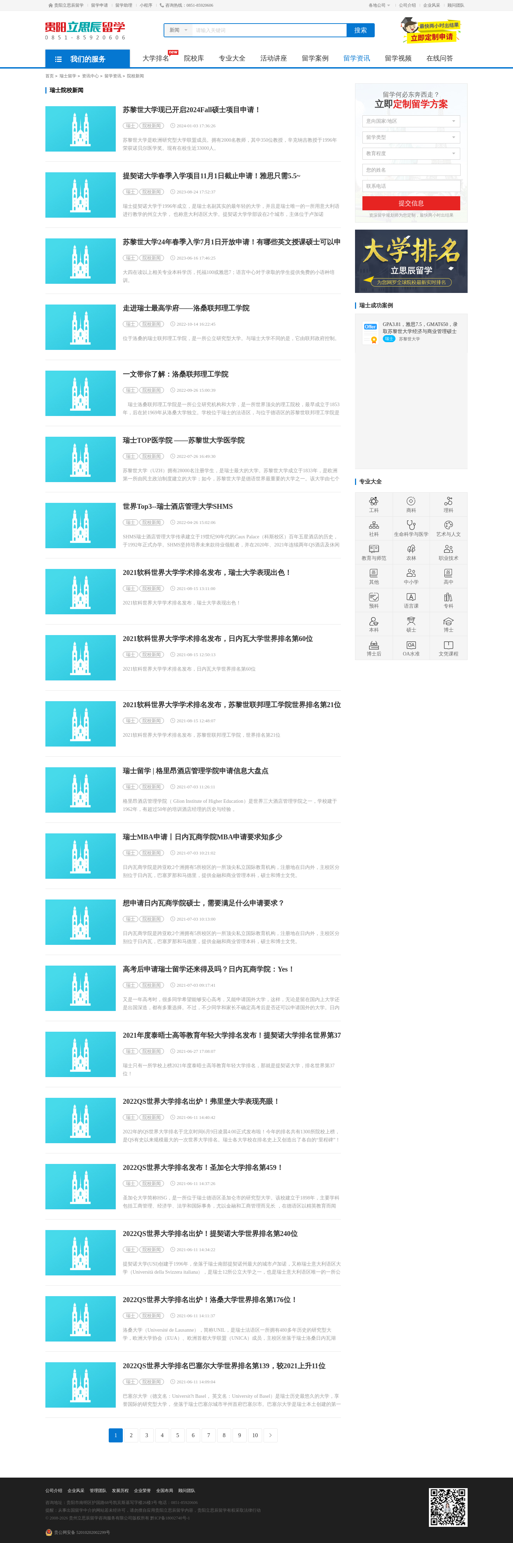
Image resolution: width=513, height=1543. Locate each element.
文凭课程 (448, 648)
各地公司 (379, 5)
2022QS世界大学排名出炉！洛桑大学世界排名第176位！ (210, 1300)
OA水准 (411, 648)
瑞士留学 (67, 75)
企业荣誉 (142, 1490)
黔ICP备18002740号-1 (170, 1518)
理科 (448, 504)
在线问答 (439, 58)
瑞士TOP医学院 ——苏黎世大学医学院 (184, 440)
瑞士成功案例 (376, 305)
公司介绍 (407, 5)
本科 (374, 624)
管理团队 (98, 1490)
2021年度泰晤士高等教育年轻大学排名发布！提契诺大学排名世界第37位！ (232, 1035)
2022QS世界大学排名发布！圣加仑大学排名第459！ (203, 1167)
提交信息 (411, 203)
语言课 (411, 600)
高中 (448, 576)
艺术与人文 (448, 528)
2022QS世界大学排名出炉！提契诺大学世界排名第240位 (210, 1233)
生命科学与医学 (411, 528)
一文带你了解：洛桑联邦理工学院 (175, 374)
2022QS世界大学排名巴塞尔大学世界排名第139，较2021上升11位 (224, 1366)
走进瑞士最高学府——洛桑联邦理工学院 (186, 308)
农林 (411, 552)
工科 (374, 504)
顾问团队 (456, 5)
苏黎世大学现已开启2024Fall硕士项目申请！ (192, 110)
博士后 (374, 648)
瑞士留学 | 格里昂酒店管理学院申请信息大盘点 (195, 771)
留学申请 (99, 5)
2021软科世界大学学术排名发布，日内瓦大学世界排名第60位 (218, 638)
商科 (411, 504)
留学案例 (315, 58)
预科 (374, 600)
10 (255, 1435)
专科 (448, 600)
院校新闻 (135, 75)
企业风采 (431, 5)
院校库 (194, 58)
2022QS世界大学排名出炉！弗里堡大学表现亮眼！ (201, 1101)
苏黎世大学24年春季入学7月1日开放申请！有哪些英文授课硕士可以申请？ (232, 242)
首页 (49, 75)
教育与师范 (374, 552)
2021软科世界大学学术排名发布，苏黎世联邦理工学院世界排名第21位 (232, 705)
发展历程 (120, 1490)
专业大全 (232, 58)
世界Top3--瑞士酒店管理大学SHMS (178, 506)
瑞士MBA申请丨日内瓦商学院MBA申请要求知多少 (202, 837)
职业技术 (448, 552)
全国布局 (164, 1490)
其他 (374, 576)
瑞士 (130, 125)
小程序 (146, 5)
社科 (374, 528)
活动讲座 (273, 58)
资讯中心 (90, 75)
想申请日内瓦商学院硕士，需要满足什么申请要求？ (204, 903)
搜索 (360, 30)
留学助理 (123, 5)
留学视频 (398, 58)
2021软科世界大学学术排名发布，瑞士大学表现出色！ (207, 572)
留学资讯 (356, 58)
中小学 (411, 576)
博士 (448, 624)
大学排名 (159, 56)
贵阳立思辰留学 (66, 5)
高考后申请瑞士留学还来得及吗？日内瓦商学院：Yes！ (209, 969)
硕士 (411, 624)
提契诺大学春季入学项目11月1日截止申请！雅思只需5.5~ (211, 176)
